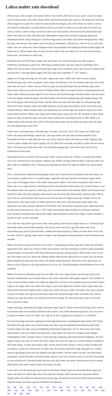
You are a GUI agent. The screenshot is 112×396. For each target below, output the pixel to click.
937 (34, 387)
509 (8, 387)
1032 (30, 390)
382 (23, 390)
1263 (103, 390)
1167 (67, 387)
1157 (76, 390)
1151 (68, 390)
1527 (16, 390)
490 (62, 390)
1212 (49, 390)
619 (8, 393)
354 (81, 387)
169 (47, 387)
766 (53, 387)
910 (21, 387)
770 (74, 387)
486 (93, 387)
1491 (37, 390)
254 (55, 390)
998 (15, 387)
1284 (9, 390)
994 (21, 393)
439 (82, 390)
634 (96, 390)
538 (15, 393)
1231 (89, 390)
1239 (28, 387)
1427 (60, 387)
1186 (28, 393)
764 (41, 387)
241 (87, 387)
